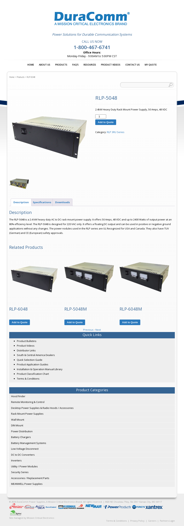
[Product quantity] (100, 116)
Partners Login (167, 520)
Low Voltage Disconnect (25, 448)
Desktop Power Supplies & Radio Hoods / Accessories (42, 408)
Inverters (16, 460)
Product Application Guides (32, 364)
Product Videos (110, 64)
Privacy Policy (137, 520)
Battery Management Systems (28, 443)
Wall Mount (17, 419)
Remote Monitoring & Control (27, 402)
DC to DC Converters (23, 454)
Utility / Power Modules (24, 466)
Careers (152, 520)
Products (61, 64)
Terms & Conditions (28, 378)
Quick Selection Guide (29, 360)
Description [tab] (21, 202)
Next (98, 329)
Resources (90, 64)
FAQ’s (75, 64)
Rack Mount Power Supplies (27, 413)
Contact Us (132, 64)
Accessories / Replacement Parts (30, 478)
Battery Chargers (21, 437)
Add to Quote (105, 122)
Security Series (20, 472)
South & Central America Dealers (36, 355)
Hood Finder (18, 396)
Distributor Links (26, 350)
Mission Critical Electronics (40, 517)
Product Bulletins (26, 341)
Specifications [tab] (42, 202)
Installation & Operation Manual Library (39, 369)
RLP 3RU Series (115, 132)
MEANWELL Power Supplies (27, 484)
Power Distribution (22, 431)
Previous (88, 329)
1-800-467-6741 (92, 47)
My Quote (151, 64)
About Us (44, 64)
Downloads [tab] (62, 202)
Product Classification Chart (33, 374)
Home (30, 64)
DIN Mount (17, 425)
